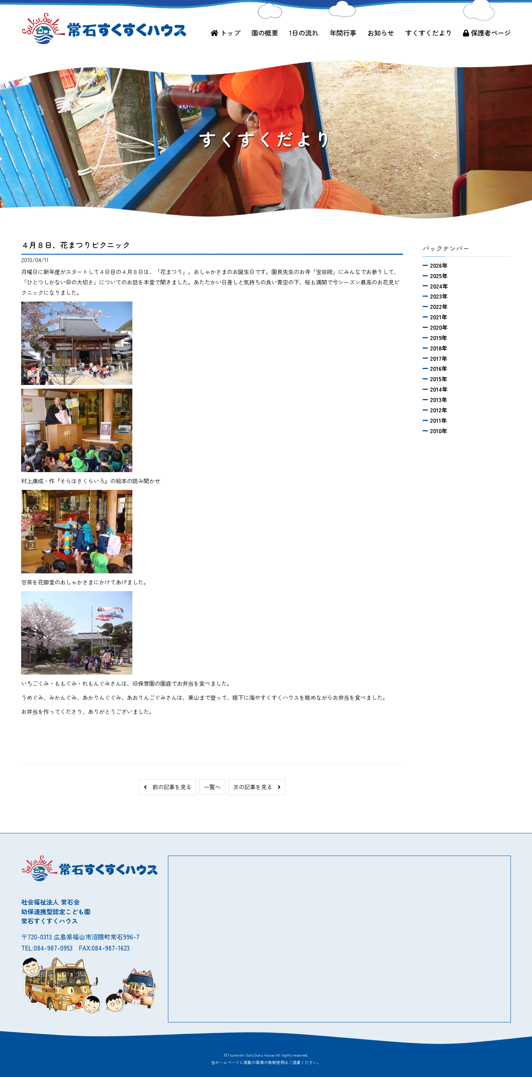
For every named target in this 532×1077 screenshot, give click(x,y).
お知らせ (380, 32)
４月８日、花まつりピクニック (75, 244)
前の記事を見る (167, 787)
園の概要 (264, 32)
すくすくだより (428, 32)
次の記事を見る (257, 787)
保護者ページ (487, 32)
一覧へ (212, 787)
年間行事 (343, 32)
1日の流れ (303, 32)
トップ (225, 32)
